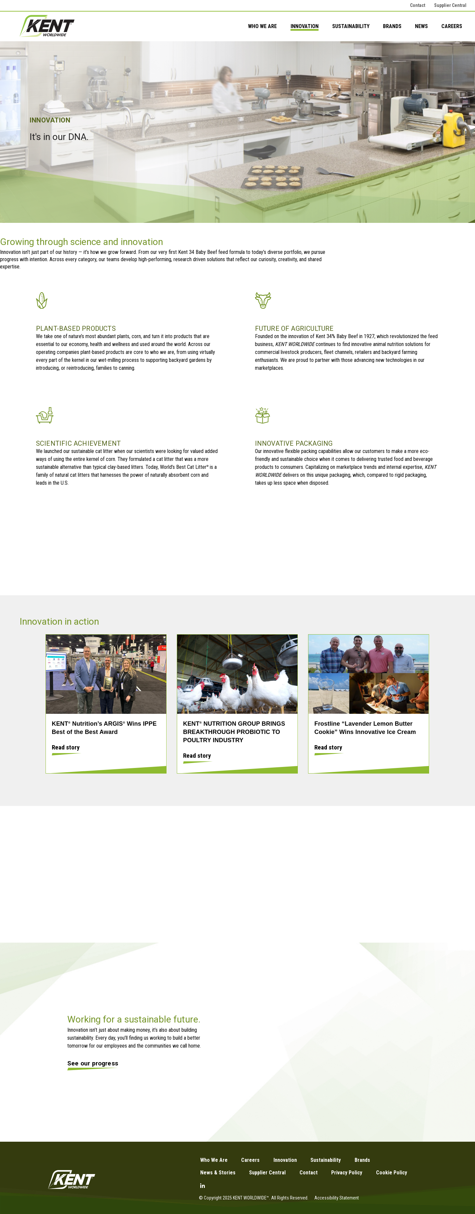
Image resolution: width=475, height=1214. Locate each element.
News (421, 26)
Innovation (305, 26)
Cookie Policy (391, 1172)
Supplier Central (450, 5)
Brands (392, 26)
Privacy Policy (346, 1172)
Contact (417, 5)
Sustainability (350, 26)
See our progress (92, 1063)
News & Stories (218, 1172)
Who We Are (262, 26)
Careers (451, 26)
